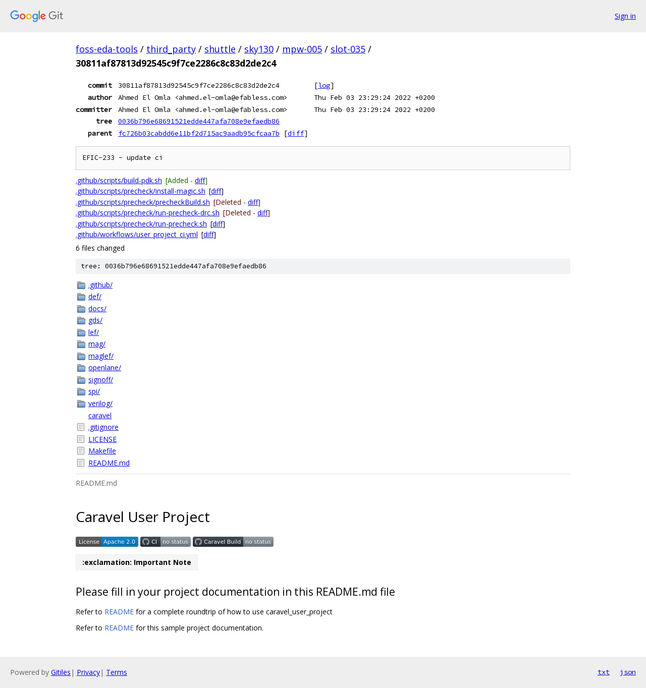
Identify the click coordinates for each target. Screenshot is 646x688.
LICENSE (102, 439)
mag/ (96, 344)
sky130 (259, 49)
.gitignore (103, 427)
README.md (109, 463)
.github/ (100, 285)
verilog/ (100, 403)
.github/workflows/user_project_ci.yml (137, 234)
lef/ (93, 332)
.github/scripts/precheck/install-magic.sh (140, 191)
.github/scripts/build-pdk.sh (119, 180)
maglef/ (101, 356)
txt (604, 671)
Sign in (625, 16)
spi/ (94, 391)
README (119, 611)
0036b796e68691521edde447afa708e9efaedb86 (199, 121)
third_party (171, 49)
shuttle (220, 49)
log (324, 85)
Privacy (88, 672)
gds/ (95, 320)
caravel (100, 415)
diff (296, 133)
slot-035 (348, 49)
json (628, 671)
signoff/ (100, 379)
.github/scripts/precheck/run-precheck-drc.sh (148, 212)
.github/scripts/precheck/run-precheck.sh (141, 223)
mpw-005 (302, 49)
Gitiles (61, 672)
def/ (94, 296)
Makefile (102, 450)
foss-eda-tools (107, 49)
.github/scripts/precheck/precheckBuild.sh (143, 202)
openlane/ (104, 367)
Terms (116, 672)
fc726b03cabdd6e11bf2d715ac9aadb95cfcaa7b (199, 133)
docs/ (97, 308)
